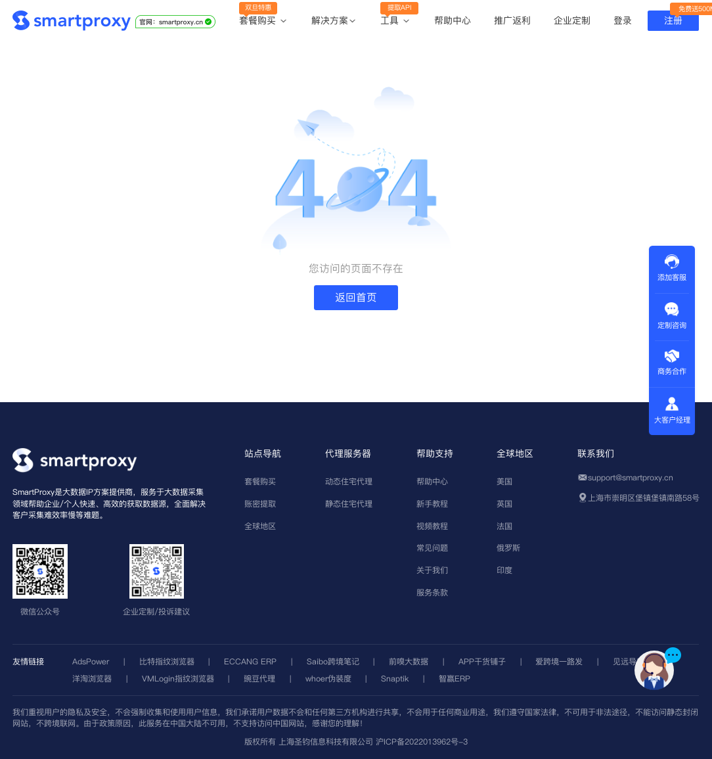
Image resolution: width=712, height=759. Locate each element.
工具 (395, 21)
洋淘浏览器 (92, 678)
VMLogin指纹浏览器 (178, 678)
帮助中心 (452, 20)
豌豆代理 (259, 678)
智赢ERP (454, 678)
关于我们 (432, 570)
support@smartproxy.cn (630, 477)
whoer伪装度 (328, 678)
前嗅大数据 (408, 661)
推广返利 (512, 20)
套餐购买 (263, 21)
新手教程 (432, 503)
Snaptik (395, 678)
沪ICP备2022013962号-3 (422, 741)
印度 (504, 570)
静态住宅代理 (348, 503)
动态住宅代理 (348, 481)
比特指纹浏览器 (166, 661)
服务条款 (432, 592)
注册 (673, 20)
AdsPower (90, 661)
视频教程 (432, 526)
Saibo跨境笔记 (333, 661)
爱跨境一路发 (559, 661)
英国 (504, 503)
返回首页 (356, 297)
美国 (504, 481)
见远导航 (628, 661)
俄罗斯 (508, 547)
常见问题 (432, 547)
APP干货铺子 (482, 661)
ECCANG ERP (250, 661)
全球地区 (260, 526)
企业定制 (572, 20)
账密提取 (260, 503)
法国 (504, 526)
